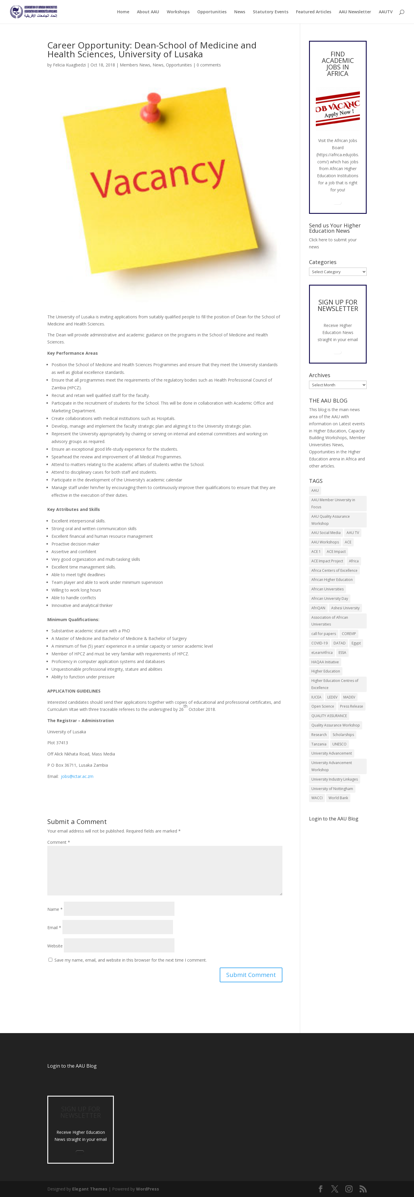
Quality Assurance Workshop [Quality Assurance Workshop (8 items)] (335, 725)
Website (55, 946)
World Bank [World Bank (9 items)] (338, 797)
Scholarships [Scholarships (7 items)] (343, 734)
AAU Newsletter (355, 12)
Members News (135, 65)
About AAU (148, 12)
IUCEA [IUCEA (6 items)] (316, 697)
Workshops (178, 12)
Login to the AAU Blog (72, 1066)
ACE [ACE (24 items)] (348, 542)
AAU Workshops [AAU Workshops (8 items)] (325, 542)
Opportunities (212, 12)
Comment (58, 842)
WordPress (147, 1189)
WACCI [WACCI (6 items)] (317, 797)
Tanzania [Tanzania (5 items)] (318, 744)
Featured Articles (313, 12)
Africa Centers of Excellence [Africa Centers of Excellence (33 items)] (334, 570)
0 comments (209, 65)
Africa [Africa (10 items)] (354, 561)
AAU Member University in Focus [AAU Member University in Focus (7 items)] (333, 503)
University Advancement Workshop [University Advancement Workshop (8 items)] (331, 766)
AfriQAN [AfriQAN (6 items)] (318, 607)
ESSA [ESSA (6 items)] (342, 652)
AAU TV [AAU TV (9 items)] (353, 532)
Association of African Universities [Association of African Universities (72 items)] (329, 621)
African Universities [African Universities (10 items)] (327, 589)
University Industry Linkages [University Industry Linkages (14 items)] (334, 779)
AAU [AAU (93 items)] (315, 490)
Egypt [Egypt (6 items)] (356, 643)
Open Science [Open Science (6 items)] (322, 706)
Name (55, 909)
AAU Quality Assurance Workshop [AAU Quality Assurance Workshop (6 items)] (330, 520)
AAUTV (386, 12)
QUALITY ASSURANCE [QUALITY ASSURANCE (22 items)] (329, 715)
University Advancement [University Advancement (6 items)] (331, 753)
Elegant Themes (89, 1189)
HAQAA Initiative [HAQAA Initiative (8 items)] (325, 662)
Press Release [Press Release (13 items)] (351, 706)
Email (54, 927)
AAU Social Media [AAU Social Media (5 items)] (326, 532)
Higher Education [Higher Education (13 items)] (325, 671)
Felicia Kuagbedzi (69, 65)
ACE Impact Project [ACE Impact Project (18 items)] (327, 561)
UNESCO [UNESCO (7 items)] (339, 744)
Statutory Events (270, 12)
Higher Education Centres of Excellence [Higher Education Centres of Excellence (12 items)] (334, 684)
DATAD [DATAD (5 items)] (340, 643)
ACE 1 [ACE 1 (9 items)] (316, 551)
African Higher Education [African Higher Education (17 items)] (332, 579)
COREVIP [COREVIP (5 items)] (349, 633)
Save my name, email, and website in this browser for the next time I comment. (130, 960)
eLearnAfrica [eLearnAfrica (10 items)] (322, 652)
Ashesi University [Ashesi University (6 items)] (345, 607)
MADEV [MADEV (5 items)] (349, 697)
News (239, 12)
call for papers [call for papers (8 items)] (323, 633)
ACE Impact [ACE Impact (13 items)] (336, 551)
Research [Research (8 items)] (319, 734)
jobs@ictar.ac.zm (77, 776)
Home (123, 12)
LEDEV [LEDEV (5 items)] (332, 697)
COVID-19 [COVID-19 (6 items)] (319, 643)
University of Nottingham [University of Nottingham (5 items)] (332, 788)
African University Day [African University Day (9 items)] (329, 598)
